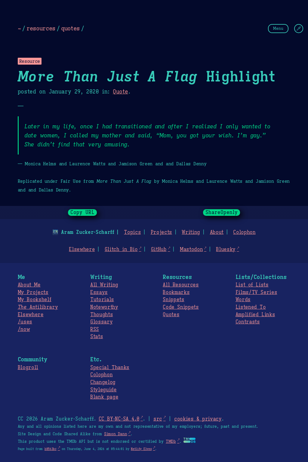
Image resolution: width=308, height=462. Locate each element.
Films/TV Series (256, 292)
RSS (94, 329)
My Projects (33, 292)
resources (40, 28)
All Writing (104, 285)
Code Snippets (181, 307)
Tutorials (102, 300)
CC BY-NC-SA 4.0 (119, 419)
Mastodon (191, 249)
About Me (29, 285)
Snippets (173, 300)
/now (24, 329)
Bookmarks (176, 292)
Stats (96, 337)
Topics (132, 232)
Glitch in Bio (121, 249)
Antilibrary (38, 307)
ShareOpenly (221, 213)
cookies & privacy (198, 419)
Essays (99, 292)
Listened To (251, 307)
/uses (25, 322)
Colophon (244, 232)
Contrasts (248, 322)
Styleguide (103, 390)
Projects (161, 232)
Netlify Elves (141, 449)
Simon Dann (115, 434)
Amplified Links (255, 315)
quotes (70, 28)
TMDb (171, 441)
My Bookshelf (34, 300)
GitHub (159, 249)
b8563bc (51, 449)
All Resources (181, 285)
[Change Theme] (298, 28)
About (216, 232)
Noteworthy (104, 307)
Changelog (103, 382)
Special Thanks (109, 368)
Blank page (104, 397)
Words (243, 300)
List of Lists (252, 285)
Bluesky (226, 249)
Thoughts (101, 315)
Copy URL (82, 213)
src (157, 419)
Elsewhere (82, 249)
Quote (120, 91)
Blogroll (28, 368)
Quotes (171, 315)
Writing (191, 232)
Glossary (101, 322)
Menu (278, 28)
